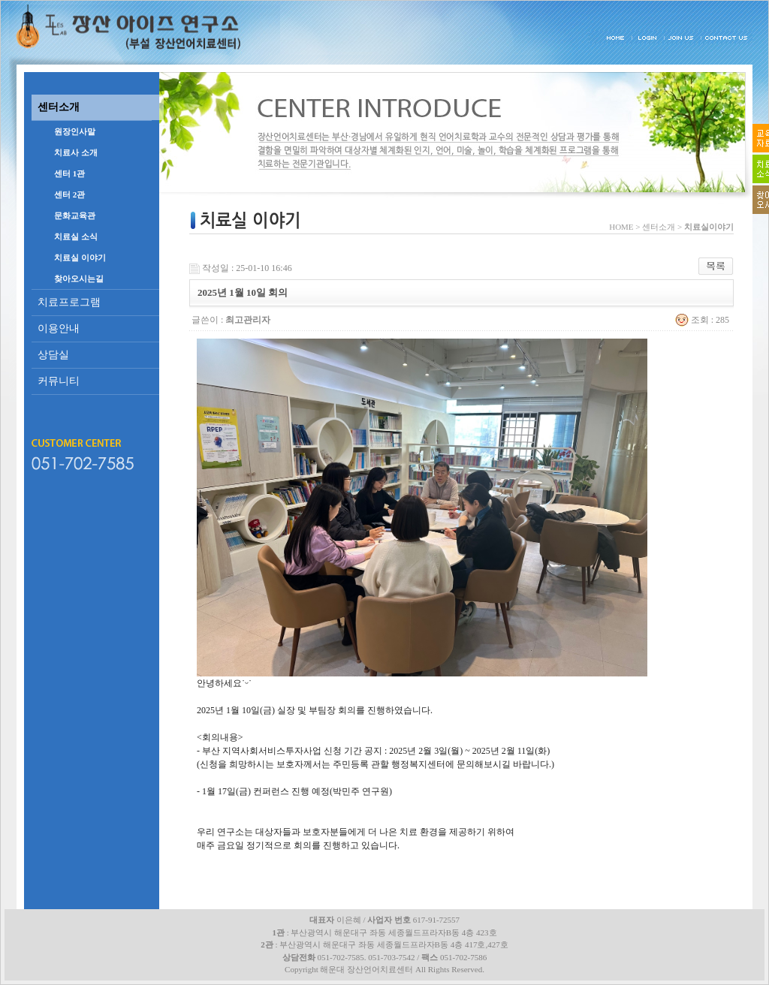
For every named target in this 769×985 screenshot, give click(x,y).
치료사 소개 (76, 152)
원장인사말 (74, 131)
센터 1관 (69, 173)
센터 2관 (69, 194)
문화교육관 (74, 215)
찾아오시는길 (79, 278)
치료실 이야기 (80, 257)
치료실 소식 (76, 236)
